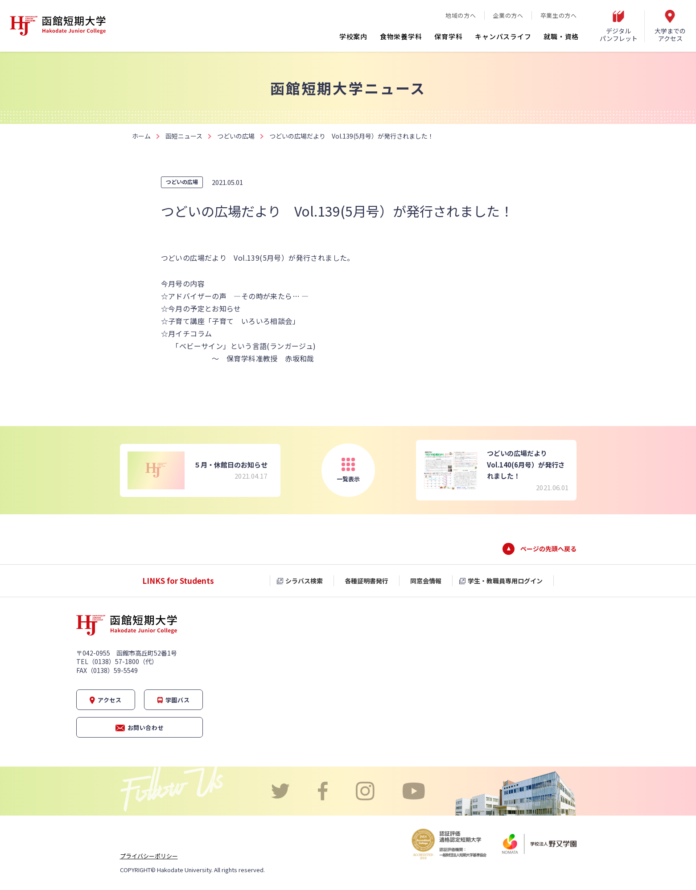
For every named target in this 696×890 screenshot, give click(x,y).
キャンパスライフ (503, 36)
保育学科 (448, 36)
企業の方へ (508, 15)
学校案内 (353, 36)
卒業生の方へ (558, 15)
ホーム (141, 135)
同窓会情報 (425, 580)
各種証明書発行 (366, 580)
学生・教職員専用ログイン (505, 580)
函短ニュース (183, 135)
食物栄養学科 (401, 36)
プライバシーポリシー (149, 856)
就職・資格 (561, 36)
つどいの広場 (236, 135)
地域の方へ (460, 15)
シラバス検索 (304, 580)
